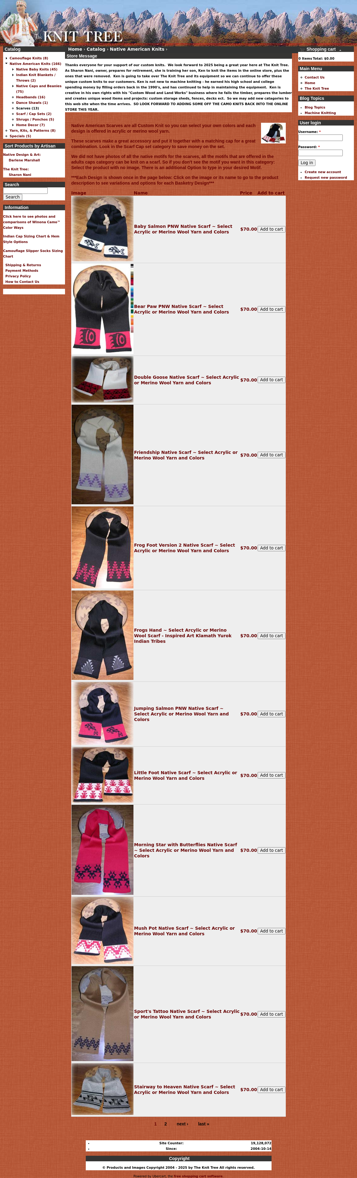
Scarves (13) (27, 108)
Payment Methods (20, 270)
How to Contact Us (21, 282)
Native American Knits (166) (35, 64)
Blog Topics (315, 107)
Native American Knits (137, 49)
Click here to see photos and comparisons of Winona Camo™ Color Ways (32, 222)
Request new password (326, 177)
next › (182, 1123)
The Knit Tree (317, 88)
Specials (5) (20, 136)
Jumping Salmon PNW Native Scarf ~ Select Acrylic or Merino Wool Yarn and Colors (181, 714)
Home (75, 49)
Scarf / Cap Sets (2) (33, 114)
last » (203, 1123)
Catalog (96, 49)
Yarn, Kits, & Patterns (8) (33, 130)
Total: (318, 58)
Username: (309, 132)
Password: (309, 147)
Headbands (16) (30, 97)
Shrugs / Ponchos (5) (35, 119)
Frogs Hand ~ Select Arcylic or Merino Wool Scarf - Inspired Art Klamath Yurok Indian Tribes (183, 636)
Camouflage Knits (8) (29, 58)
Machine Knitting (320, 113)
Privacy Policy (17, 276)
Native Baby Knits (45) (37, 69)
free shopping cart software (198, 1176)
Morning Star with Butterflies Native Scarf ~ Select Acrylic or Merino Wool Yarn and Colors (185, 850)
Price (246, 192)
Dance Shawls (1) (32, 103)
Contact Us (314, 77)
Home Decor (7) (30, 125)
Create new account (323, 172)
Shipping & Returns (22, 265)
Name (141, 192)
